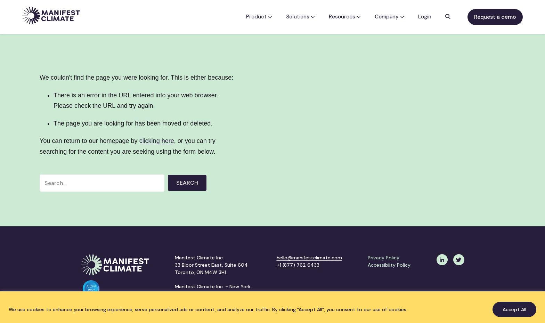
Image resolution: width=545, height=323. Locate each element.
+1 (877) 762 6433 (298, 265)
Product (259, 16)
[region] (272, 307)
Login (424, 16)
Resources (345, 16)
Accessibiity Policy (389, 265)
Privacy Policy (383, 258)
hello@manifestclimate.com (309, 258)
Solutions (300, 16)
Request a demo (495, 17)
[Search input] (102, 183)
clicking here (156, 140)
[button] (447, 17)
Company (389, 16)
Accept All (514, 309)
